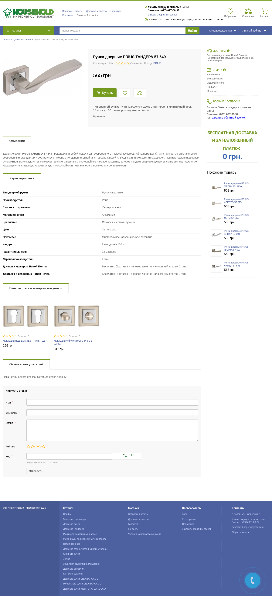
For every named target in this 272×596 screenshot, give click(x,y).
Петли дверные (71, 544)
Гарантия (115, 11)
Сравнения (188, 524)
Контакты (67, 15)
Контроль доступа (73, 573)
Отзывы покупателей (26, 364)
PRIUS (157, 63)
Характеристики (22, 178)
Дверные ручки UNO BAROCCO (81, 579)
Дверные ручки (23, 39)
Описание (17, 141)
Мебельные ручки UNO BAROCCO (82, 583)
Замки (66, 558)
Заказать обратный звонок (162, 14)
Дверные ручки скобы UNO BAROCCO (84, 589)
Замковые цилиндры (74, 519)
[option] (232, 144)
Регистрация (189, 519)
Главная (7, 39)
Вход (185, 514)
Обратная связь (241, 532)
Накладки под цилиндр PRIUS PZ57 (25, 340)
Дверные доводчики (74, 569)
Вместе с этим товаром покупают (35, 288)
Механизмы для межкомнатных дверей (85, 539)
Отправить (35, 471)
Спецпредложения (222, 30)
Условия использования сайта (144, 534)
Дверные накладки (73, 529)
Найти (192, 30)
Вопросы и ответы (72, 11)
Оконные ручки (71, 554)
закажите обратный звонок (228, 117)
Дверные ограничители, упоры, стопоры (85, 549)
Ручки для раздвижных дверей (80, 534)
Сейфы (67, 514)
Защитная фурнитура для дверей (81, 564)
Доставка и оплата (96, 11)
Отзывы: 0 (135, 63)
